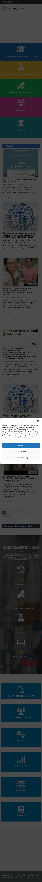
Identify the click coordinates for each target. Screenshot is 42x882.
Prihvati (21, 445)
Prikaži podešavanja (21, 457)
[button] (39, 421)
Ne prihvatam (21, 451)
